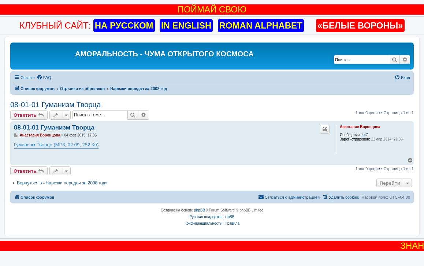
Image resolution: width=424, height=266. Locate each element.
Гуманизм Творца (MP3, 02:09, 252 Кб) (56, 144)
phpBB (199, 210)
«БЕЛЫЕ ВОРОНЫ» (360, 25)
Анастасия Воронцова (360, 127)
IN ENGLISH (186, 25)
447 (365, 135)
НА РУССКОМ (124, 25)
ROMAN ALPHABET (260, 25)
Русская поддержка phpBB (211, 217)
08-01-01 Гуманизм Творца (55, 105)
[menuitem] (44, 77)
